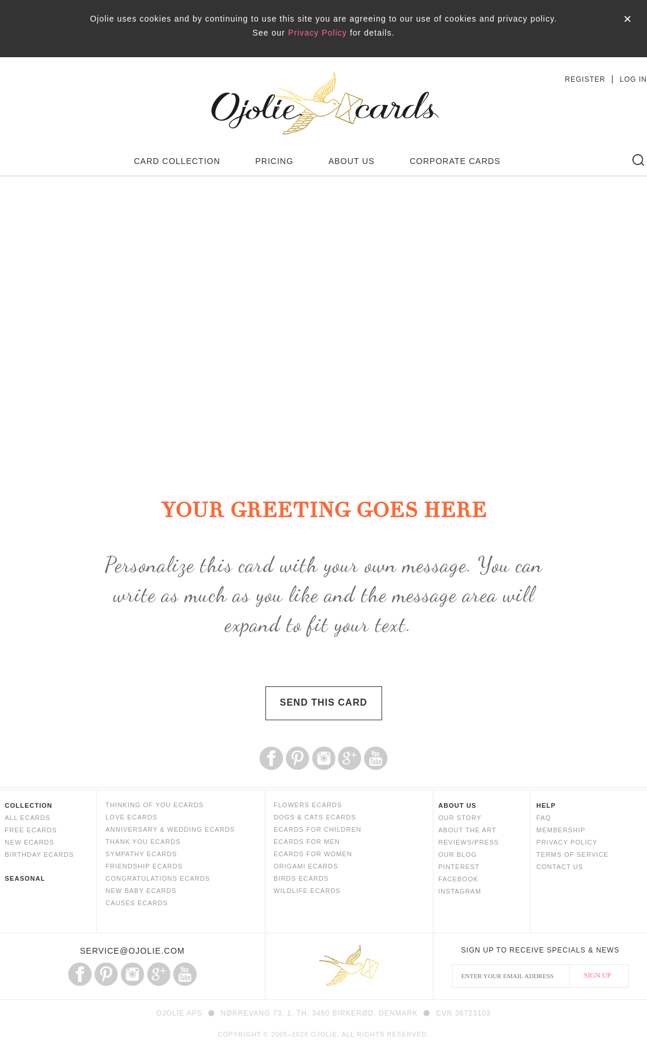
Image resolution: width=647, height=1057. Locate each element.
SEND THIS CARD (323, 702)
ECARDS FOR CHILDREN (317, 829)
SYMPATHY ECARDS (141, 853)
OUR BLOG (457, 854)
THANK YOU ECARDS (143, 841)
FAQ (543, 817)
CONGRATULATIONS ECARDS (158, 878)
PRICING (274, 161)
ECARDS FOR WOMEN (313, 853)
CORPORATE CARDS (455, 161)
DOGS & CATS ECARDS (315, 817)
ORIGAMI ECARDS (306, 866)
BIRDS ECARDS (301, 878)
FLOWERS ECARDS (308, 804)
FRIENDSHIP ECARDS (144, 866)
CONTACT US (559, 866)
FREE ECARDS (31, 829)
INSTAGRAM (459, 891)
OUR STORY (459, 817)
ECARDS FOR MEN (307, 841)
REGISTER (585, 79)
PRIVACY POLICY (566, 842)
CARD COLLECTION (177, 161)
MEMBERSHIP (560, 829)
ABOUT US (351, 161)
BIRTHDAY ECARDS (39, 854)
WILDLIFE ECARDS (307, 890)
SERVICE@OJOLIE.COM (132, 950)
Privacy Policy (317, 32)
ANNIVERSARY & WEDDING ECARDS (170, 829)
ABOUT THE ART (467, 829)
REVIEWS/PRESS (468, 842)
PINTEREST (459, 866)
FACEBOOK (458, 878)
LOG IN (633, 79)
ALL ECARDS (27, 817)
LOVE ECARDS (132, 817)
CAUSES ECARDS (137, 902)
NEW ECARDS (29, 842)
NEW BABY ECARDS (141, 890)
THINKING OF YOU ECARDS (155, 804)
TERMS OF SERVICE (572, 854)
